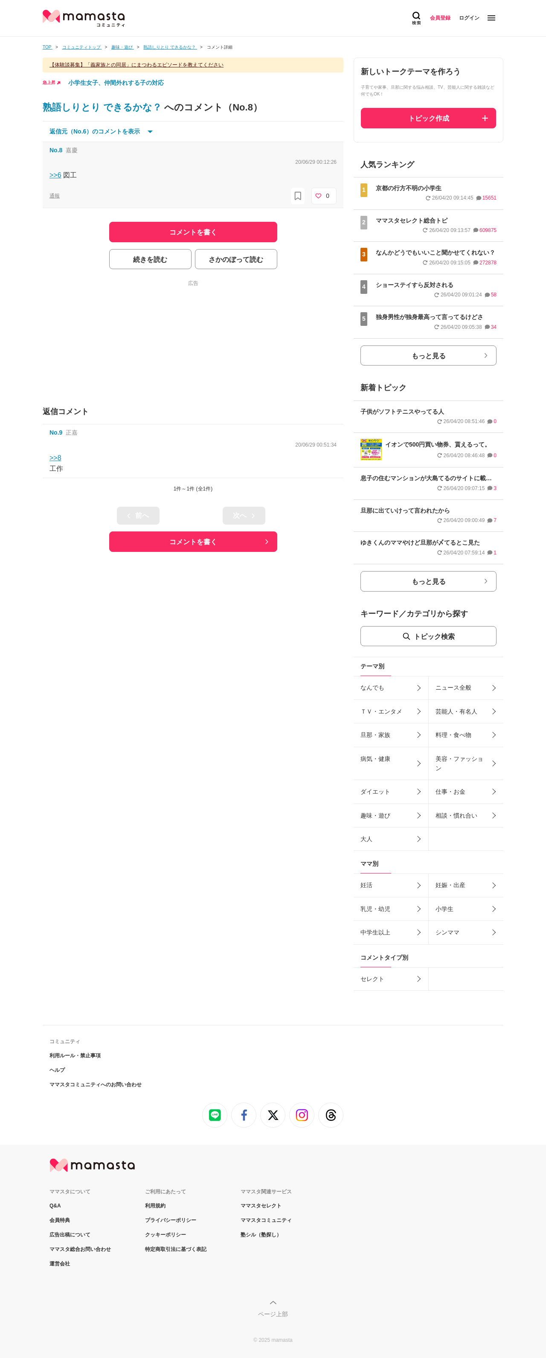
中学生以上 (375, 932)
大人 (366, 839)
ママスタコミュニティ (266, 1220)
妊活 (366, 885)
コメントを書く (193, 542)
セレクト (372, 978)
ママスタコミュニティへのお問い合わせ (95, 1084)
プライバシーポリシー (170, 1220)
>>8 (55, 457)
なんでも (372, 687)
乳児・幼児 (375, 908)
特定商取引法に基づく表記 (175, 1249)
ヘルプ (57, 1070)
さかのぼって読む (236, 259)
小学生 (444, 908)
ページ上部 (273, 1314)
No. (55, 150)
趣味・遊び (375, 815)
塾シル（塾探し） (261, 1234)
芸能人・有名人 (456, 711)
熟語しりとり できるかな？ (103, 107)
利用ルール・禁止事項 (75, 1055)
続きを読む (150, 259)
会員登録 (440, 18)
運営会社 (59, 1263)
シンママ (447, 932)
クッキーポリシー (165, 1234)
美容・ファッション (459, 763)
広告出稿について (69, 1234)
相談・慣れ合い (456, 815)
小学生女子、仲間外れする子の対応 (116, 82)
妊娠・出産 (450, 885)
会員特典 (59, 1220)
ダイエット (375, 791)
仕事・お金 (450, 791)
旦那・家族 (375, 734)
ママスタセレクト (261, 1205)
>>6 (55, 175)
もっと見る (429, 356)
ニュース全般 (453, 687)
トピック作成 (428, 118)
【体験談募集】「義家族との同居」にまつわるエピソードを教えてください (136, 65)
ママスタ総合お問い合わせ (80, 1249)
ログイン (469, 18)
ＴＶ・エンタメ (381, 711)
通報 (54, 196)
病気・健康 (375, 758)
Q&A (55, 1205)
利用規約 (155, 1205)
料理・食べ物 (453, 734)
